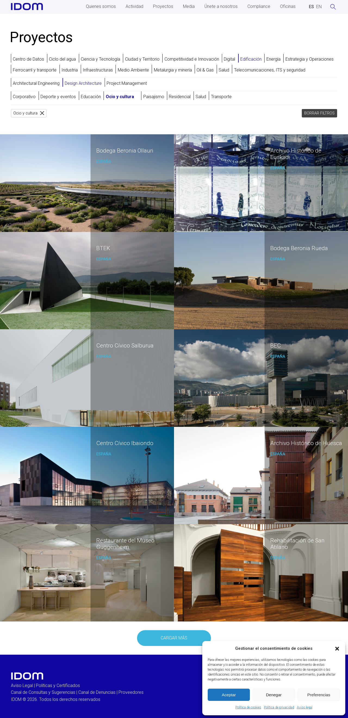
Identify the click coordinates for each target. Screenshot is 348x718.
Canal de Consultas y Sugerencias (43, 692)
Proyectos (163, 6)
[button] (337, 648)
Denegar (274, 694)
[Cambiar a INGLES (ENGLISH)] (319, 6)
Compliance (258, 6)
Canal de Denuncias (97, 692)
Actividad (134, 6)
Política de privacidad (279, 707)
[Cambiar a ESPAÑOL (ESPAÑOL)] (311, 6)
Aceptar (229, 694)
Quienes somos (101, 6)
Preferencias (318, 694)
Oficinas (288, 6)
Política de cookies (248, 707)
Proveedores (131, 692)
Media (189, 6)
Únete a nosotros (221, 6)
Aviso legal (304, 707)
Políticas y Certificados (58, 685)
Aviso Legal (22, 685)
